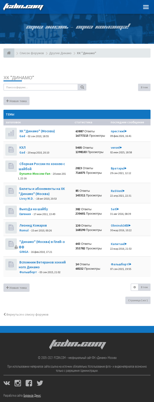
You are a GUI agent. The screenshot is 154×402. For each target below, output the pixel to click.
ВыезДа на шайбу (33, 209)
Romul (24, 230)
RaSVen (116, 191)
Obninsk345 (119, 225)
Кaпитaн (117, 244)
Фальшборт (28, 272)
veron (115, 147)
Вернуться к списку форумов (25, 314)
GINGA (23, 252)
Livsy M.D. (26, 198)
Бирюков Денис (32, 396)
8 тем (144, 87)
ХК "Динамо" (18, 77)
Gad (22, 136)
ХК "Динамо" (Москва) (37, 131)
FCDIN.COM (22, 7)
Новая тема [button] (16, 101)
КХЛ (22, 147)
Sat (113, 209)
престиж (117, 131)
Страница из (138, 300)
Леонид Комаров (33, 225)
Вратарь (117, 168)
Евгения (25, 214)
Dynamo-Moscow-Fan (34, 173)
